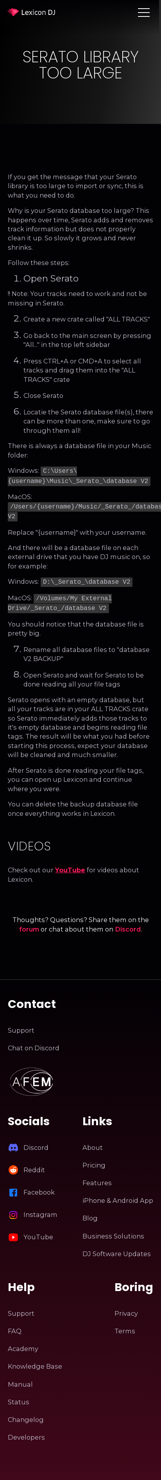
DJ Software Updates (116, 1248)
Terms (124, 1325)
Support (21, 1025)
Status (18, 1396)
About (92, 1142)
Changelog (26, 1414)
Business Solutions (113, 1231)
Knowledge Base (35, 1361)
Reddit (34, 1164)
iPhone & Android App (117, 1195)
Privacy (126, 1308)
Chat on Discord (33, 1042)
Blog (90, 1213)
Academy (23, 1343)
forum (29, 924)
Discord (128, 924)
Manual (20, 1379)
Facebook (39, 1187)
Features (97, 1177)
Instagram (40, 1209)
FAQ (14, 1325)
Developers (26, 1432)
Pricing (94, 1160)
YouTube (70, 864)
